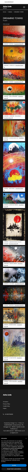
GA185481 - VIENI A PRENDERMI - (13, 97)
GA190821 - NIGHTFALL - (13, 305)
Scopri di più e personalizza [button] (14, 469)
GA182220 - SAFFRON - (13, 44)
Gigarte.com (14, 433)
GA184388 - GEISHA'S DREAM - (13, 264)
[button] (26, 438)
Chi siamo (5, 402)
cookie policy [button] (15, 449)
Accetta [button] (14, 465)
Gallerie (10, 11)
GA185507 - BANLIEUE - (13, 82)
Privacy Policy (6, 404)
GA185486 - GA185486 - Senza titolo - (12, 117)
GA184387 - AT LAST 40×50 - (13, 358)
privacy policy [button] (4, 443)
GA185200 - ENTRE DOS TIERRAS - (14, 205)
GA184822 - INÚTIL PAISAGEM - (13, 382)
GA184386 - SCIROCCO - (13, 66)
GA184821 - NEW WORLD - (13, 189)
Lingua (4, 408)
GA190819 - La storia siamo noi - (14, 139)
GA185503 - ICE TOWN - (14, 283)
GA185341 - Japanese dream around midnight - (12, 242)
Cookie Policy (6, 406)
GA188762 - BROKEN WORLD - (13, 325)
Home (4, 11)
